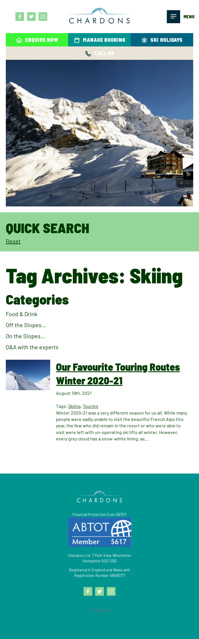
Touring (90, 406)
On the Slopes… (25, 335)
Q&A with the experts (32, 346)
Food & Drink (21, 313)
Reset (13, 240)
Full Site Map (99, 610)
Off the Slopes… (26, 324)
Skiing (74, 406)
